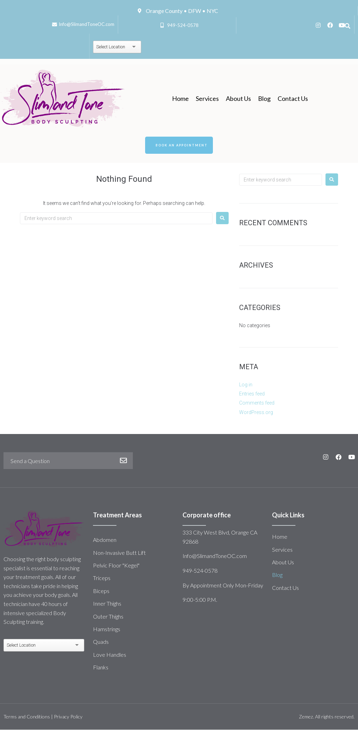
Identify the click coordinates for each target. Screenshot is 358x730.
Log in (245, 385)
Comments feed (256, 403)
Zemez (306, 717)
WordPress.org (256, 412)
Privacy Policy (68, 717)
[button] (179, 145)
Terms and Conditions (26, 717)
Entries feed (252, 394)
